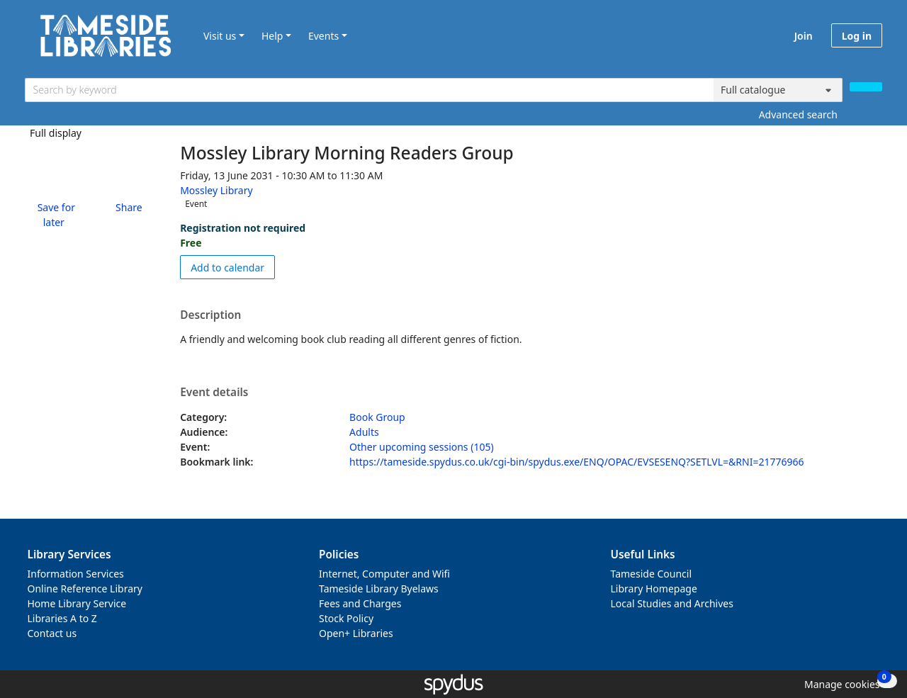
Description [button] (210, 315)
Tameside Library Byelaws (379, 588)
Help (272, 36)
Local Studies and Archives (672, 603)
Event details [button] (214, 392)
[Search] (866, 86)
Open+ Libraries (356, 633)
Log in (857, 36)
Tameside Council (651, 573)
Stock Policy (346, 618)
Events (323, 36)
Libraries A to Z (62, 618)
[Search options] (778, 90)
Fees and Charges (360, 603)
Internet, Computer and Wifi (384, 573)
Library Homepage (654, 588)
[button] (54, 215)
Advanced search (798, 114)
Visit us (219, 36)
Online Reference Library (85, 588)
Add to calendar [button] (233, 266)
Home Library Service (77, 603)
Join (803, 36)
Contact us (52, 633)
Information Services (76, 573)
